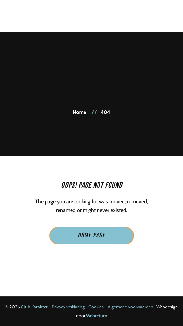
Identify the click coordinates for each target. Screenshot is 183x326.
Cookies (96, 307)
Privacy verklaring (68, 307)
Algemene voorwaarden (130, 307)
